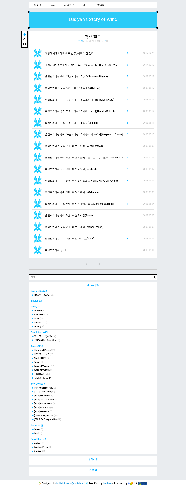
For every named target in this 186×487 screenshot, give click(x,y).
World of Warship (43, 370)
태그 (85, 4)
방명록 (100, 4)
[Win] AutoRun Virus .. (45, 387)
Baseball (39, 310)
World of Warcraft (44, 366)
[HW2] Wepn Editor (44, 391)
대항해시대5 (42, 374)
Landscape (40, 322)
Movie (38, 318)
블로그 (37, 4)
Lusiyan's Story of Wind (93, 19)
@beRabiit (77, 483)
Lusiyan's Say (39, 291)
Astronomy (41, 314)
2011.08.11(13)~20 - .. (45, 336)
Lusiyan (107, 483)
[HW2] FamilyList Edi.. (44, 403)
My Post (93, 285)
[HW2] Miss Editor (43, 407)
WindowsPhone (42, 447)
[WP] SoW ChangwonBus (47, 419)
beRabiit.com (63, 483)
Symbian (39, 451)
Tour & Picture (39, 332)
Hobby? (36, 306)
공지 (53, 4)
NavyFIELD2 (41, 358)
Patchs (38, 433)
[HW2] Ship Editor (43, 411)
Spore (38, 362)
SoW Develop (39, 383)
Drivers (38, 429)
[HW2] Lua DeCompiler (45, 399)
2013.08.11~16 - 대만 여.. (47, 340)
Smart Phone (38, 439)
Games (37, 346)
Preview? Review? (44, 295)
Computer (37, 425)
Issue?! (36, 300)
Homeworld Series (44, 350)
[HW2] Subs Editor (43, 395)
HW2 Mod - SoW (43, 354)
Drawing (39, 326)
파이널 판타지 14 (44, 377)
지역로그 (69, 4)
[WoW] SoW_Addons (45, 415)
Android (39, 443)
